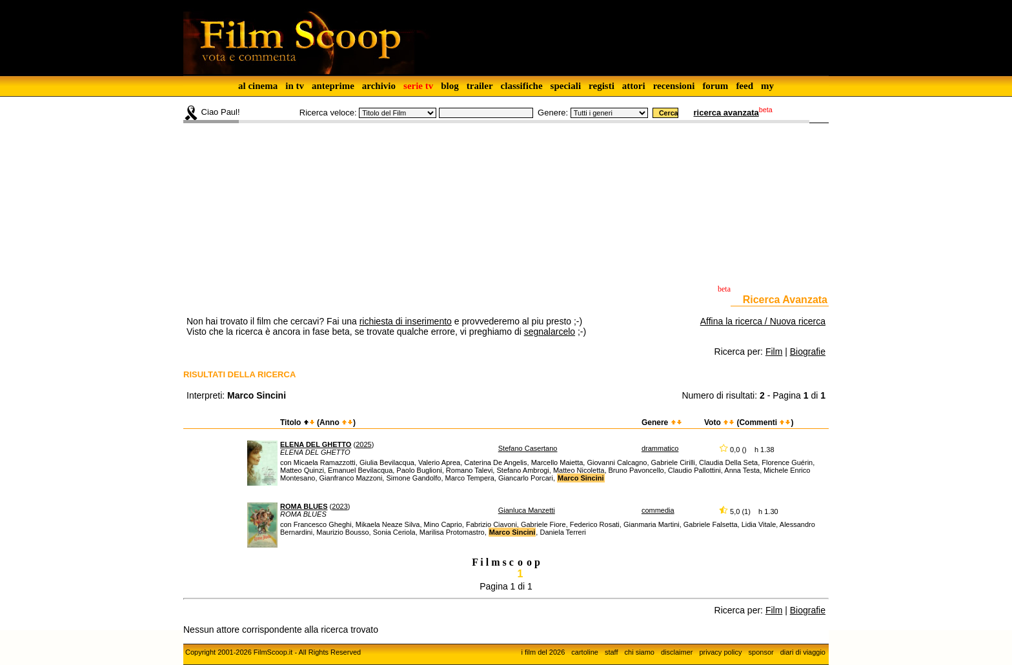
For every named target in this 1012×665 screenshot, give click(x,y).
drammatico (660, 448)
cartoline (584, 652)
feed (744, 86)
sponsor (761, 652)
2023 (339, 506)
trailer (480, 86)
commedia (658, 510)
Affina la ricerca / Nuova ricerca (762, 321)
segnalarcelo (549, 331)
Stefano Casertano (528, 448)
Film (773, 351)
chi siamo (639, 652)
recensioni (674, 86)
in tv (294, 86)
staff (611, 652)
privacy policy (721, 652)
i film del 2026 (543, 652)
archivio (379, 86)
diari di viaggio (802, 652)
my (767, 86)
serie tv (418, 86)
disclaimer (677, 652)
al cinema (258, 86)
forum (715, 86)
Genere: (553, 112)
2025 (363, 444)
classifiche (522, 86)
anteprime (333, 86)
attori (633, 86)
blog (450, 86)
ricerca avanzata (726, 112)
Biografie (807, 351)
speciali (566, 86)
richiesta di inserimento (405, 321)
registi (601, 86)
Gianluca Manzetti (526, 510)
